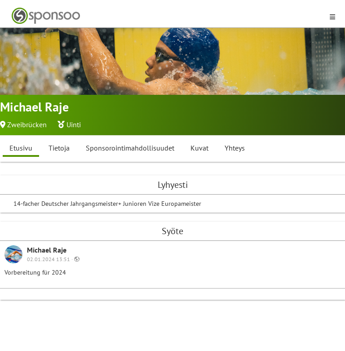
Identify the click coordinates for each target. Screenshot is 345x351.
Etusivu (20, 147)
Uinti (73, 124)
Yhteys (235, 147)
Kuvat (199, 147)
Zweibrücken (27, 124)
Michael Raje (46, 249)
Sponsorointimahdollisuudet (130, 147)
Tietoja (59, 147)
